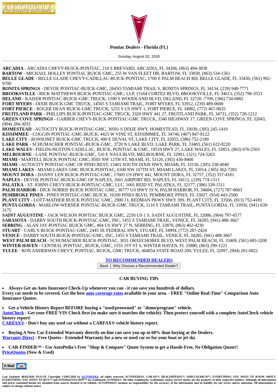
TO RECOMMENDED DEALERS (139, 260)
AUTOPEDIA (90, 376)
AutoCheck (13, 312)
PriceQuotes (14, 352)
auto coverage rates (104, 293)
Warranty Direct (18, 337)
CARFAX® (13, 323)
